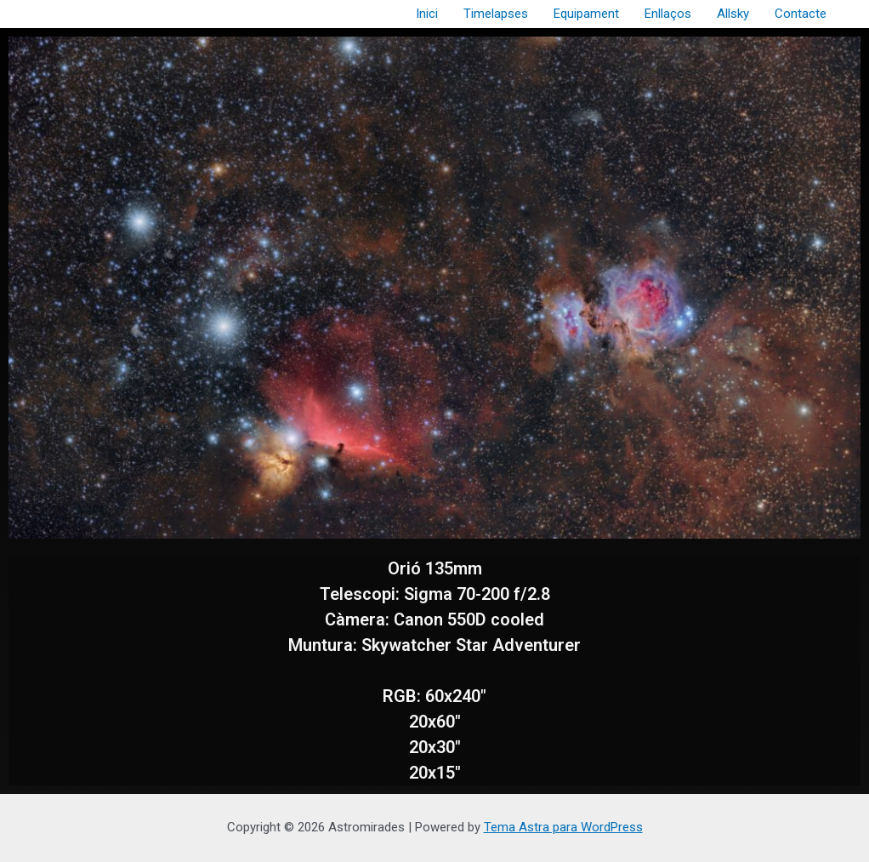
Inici (427, 13)
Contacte (800, 13)
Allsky (733, 13)
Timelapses (495, 13)
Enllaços (668, 13)
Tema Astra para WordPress (563, 827)
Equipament (586, 13)
